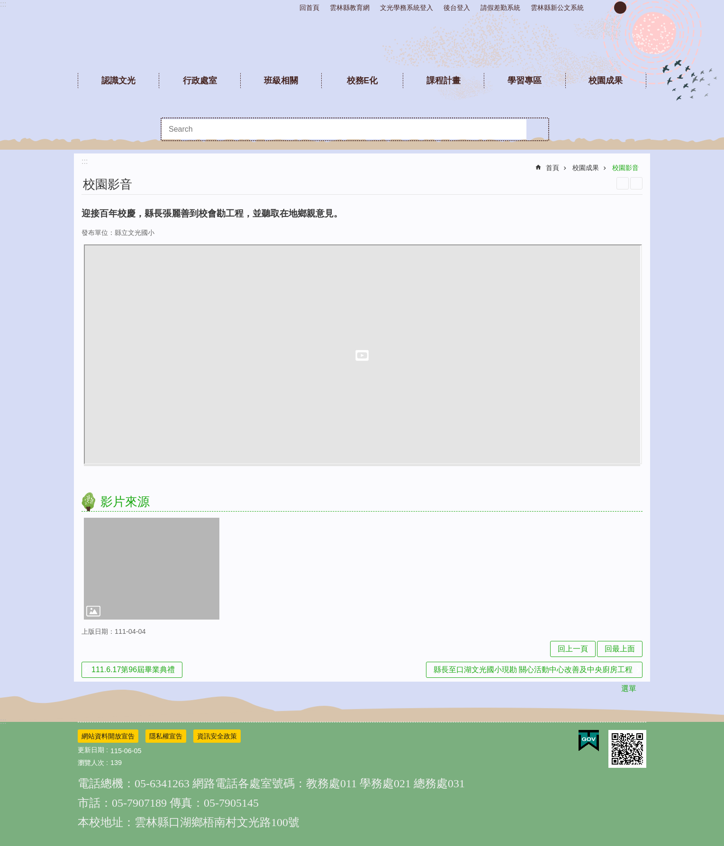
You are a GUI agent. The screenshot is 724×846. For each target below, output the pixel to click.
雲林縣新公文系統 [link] (557, 7)
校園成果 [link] (605, 80)
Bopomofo (636, 183)
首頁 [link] (552, 167)
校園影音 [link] (625, 167)
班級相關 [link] (281, 80)
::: (3, 4)
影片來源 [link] (125, 501)
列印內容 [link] (622, 183)
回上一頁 (573, 649)
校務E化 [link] (362, 80)
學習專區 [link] (524, 80)
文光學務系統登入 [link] (406, 7)
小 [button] (604, 7)
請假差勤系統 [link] (500, 7)
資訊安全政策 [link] (217, 736)
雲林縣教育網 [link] (350, 7)
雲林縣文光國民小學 (362, 42)
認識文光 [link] (118, 80)
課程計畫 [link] (443, 80)
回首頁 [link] (309, 7)
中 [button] (620, 7)
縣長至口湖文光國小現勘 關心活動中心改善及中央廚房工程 (533, 670)
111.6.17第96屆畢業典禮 (133, 670)
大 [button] (636, 7)
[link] (151, 569)
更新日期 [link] (91, 750)
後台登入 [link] (456, 7)
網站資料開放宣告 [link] (108, 736)
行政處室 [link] (200, 80)
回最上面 (620, 649)
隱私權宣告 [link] (165, 736)
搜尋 (537, 129)
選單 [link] (628, 688)
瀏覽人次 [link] (91, 762)
